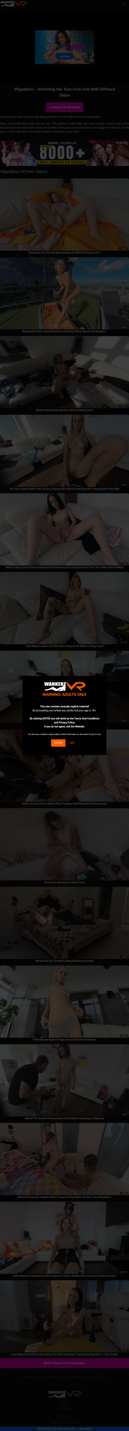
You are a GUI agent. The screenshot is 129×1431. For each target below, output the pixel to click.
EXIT (72, 743)
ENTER (58, 743)
